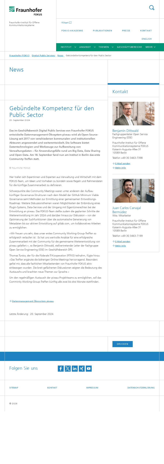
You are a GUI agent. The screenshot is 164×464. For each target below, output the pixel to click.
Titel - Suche (152, 8)
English (147, 39)
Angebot (85, 47)
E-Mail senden (122, 163)
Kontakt (146, 30)
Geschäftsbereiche (129, 47)
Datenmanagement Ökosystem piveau (33, 354)
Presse (126, 30)
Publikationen (102, 30)
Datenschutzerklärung (141, 440)
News (60, 55)
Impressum (92, 440)
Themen (104, 47)
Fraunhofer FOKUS (19, 55)
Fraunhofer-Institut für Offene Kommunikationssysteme (24, 24)
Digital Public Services (43, 55)
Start (66, 22)
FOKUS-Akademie (72, 30)
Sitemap (13, 440)
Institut (66, 47)
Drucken (122, 396)
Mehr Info (120, 167)
